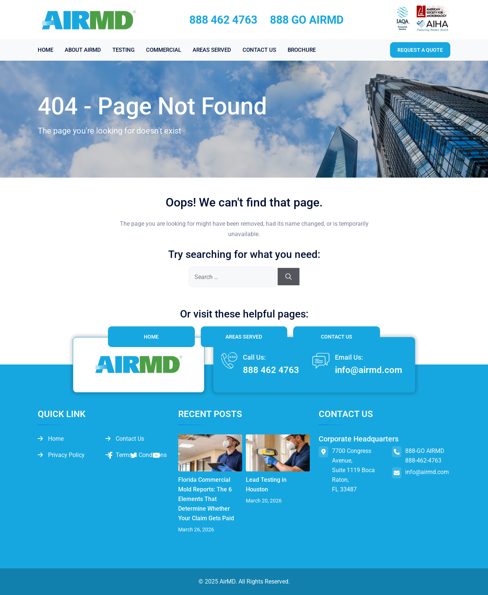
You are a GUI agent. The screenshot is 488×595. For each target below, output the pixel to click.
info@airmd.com (368, 370)
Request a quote (420, 50)
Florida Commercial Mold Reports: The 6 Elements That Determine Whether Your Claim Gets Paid (206, 499)
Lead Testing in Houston (266, 484)
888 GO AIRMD (307, 19)
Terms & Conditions (136, 454)
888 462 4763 (223, 19)
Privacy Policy (61, 454)
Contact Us (336, 337)
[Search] (288, 277)
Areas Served (244, 337)
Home (151, 337)
